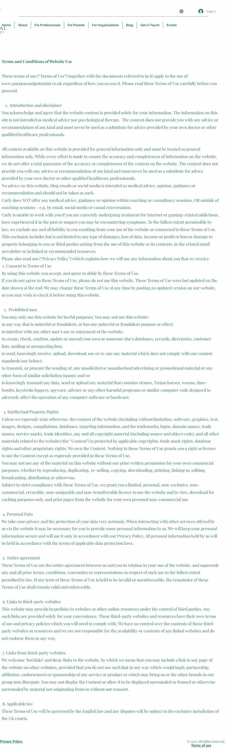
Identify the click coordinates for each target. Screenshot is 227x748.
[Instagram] (181, 11)
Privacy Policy (11, 741)
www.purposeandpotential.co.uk (32, 83)
